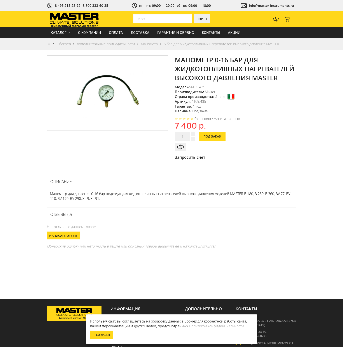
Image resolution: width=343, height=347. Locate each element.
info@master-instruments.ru (271, 5)
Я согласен (102, 335)
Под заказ (212, 136)
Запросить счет (190, 157)
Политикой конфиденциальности (216, 326)
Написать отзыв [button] (63, 236)
